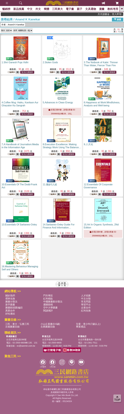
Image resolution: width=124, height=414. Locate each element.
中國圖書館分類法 (52, 301)
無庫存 (11, 72)
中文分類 (86, 298)
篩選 (117, 19)
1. (15, 62)
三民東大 (57, 9)
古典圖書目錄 (48, 326)
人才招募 (86, 295)
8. (62, 147)
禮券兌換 (10, 298)
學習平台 (86, 304)
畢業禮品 (81, 326)
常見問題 (86, 301)
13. (19, 224)
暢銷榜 (6, 9)
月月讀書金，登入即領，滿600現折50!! (113, 14)
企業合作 (86, 307)
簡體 (46, 9)
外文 (38, 9)
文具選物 (90, 9)
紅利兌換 (86, 310)
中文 (29, 9)
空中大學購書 (50, 307)
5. (58, 102)
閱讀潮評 (48, 310)
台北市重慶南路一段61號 (89, 339)
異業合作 (10, 310)
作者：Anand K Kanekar (12, 24)
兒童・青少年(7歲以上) (88, 324)
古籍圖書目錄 (12, 326)
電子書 (70, 9)
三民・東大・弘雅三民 (17, 324)
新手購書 (10, 304)
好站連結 (10, 313)
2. (50, 62)
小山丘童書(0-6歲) (50, 324)
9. (88, 144)
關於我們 (10, 295)
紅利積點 (48, 298)
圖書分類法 (11, 301)
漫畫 (102, 9)
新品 (18, 9)
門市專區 (48, 295)
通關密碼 (48, 304)
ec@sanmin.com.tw (26, 346)
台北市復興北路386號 (16, 339)
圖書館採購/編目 (14, 307)
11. (50, 184)
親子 (79, 9)
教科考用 (113, 9)
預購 (49, 38)
